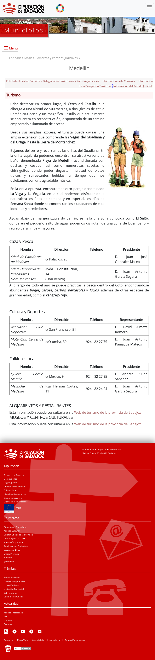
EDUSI (12, 508)
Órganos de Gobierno (14, 475)
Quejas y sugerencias (14, 581)
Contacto (8, 640)
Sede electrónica (12, 577)
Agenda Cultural (12, 530)
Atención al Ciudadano (15, 527)
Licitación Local (11, 585)
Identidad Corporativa (15, 494)
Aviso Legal (55, 640)
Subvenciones (10, 490)
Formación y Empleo (14, 542)
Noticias (8, 620)
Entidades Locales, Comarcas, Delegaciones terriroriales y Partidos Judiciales (52, 81)
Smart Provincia (11, 553)
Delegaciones (10, 478)
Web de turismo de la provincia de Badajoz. (108, 412)
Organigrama (10, 482)
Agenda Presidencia (13, 612)
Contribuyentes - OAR (14, 538)
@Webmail (9, 561)
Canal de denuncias (13, 596)
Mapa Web (22, 640)
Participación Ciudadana (16, 546)
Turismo (8, 557)
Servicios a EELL (12, 549)
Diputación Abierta (13, 497)
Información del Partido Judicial (132, 86)
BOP (6, 616)
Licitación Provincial (14, 588)
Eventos (8, 624)
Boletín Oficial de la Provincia (18, 534)
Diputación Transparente (16, 501)
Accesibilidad (38, 640)
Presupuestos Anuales (15, 486)
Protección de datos (75, 640)
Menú (13, 48)
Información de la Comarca (118, 81)
